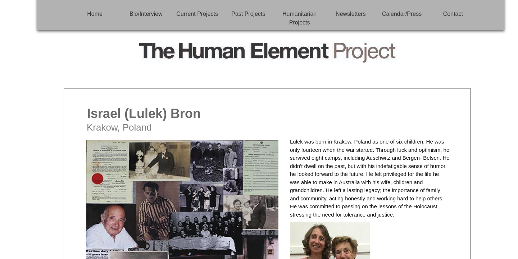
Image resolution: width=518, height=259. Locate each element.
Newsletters (351, 14)
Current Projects (197, 14)
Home (95, 14)
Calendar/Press (402, 14)
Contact (453, 14)
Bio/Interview (146, 14)
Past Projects (248, 14)
